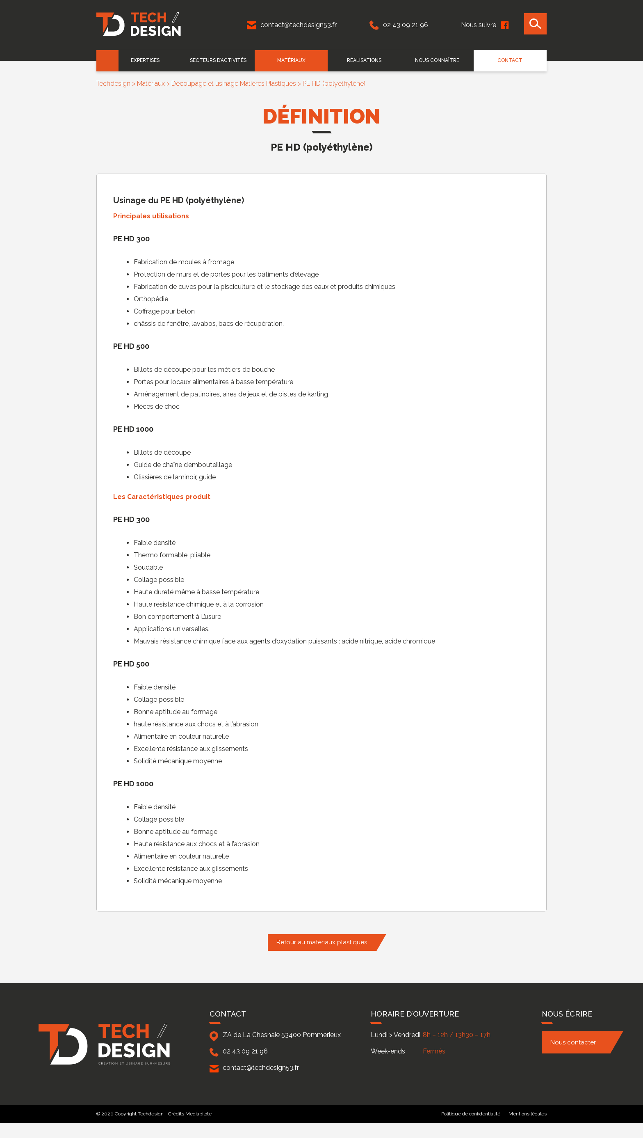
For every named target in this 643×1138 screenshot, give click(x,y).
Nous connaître (439, 60)
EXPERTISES (154, 60)
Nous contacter (573, 1042)
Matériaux (297, 60)
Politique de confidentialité (470, 1114)
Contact (510, 60)
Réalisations (368, 60)
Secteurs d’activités (226, 60)
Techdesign (113, 83)
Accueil (107, 60)
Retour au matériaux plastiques (321, 942)
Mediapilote (198, 1114)
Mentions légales (527, 1114)
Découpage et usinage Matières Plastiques (233, 83)
